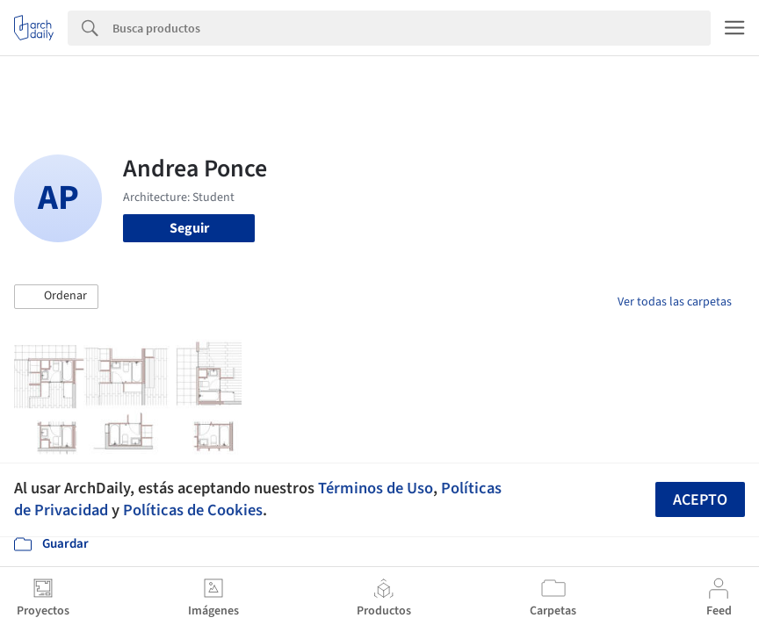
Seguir (189, 228)
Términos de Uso (375, 488)
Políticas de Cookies (193, 510)
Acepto (700, 500)
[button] (56, 296)
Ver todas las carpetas (675, 302)
